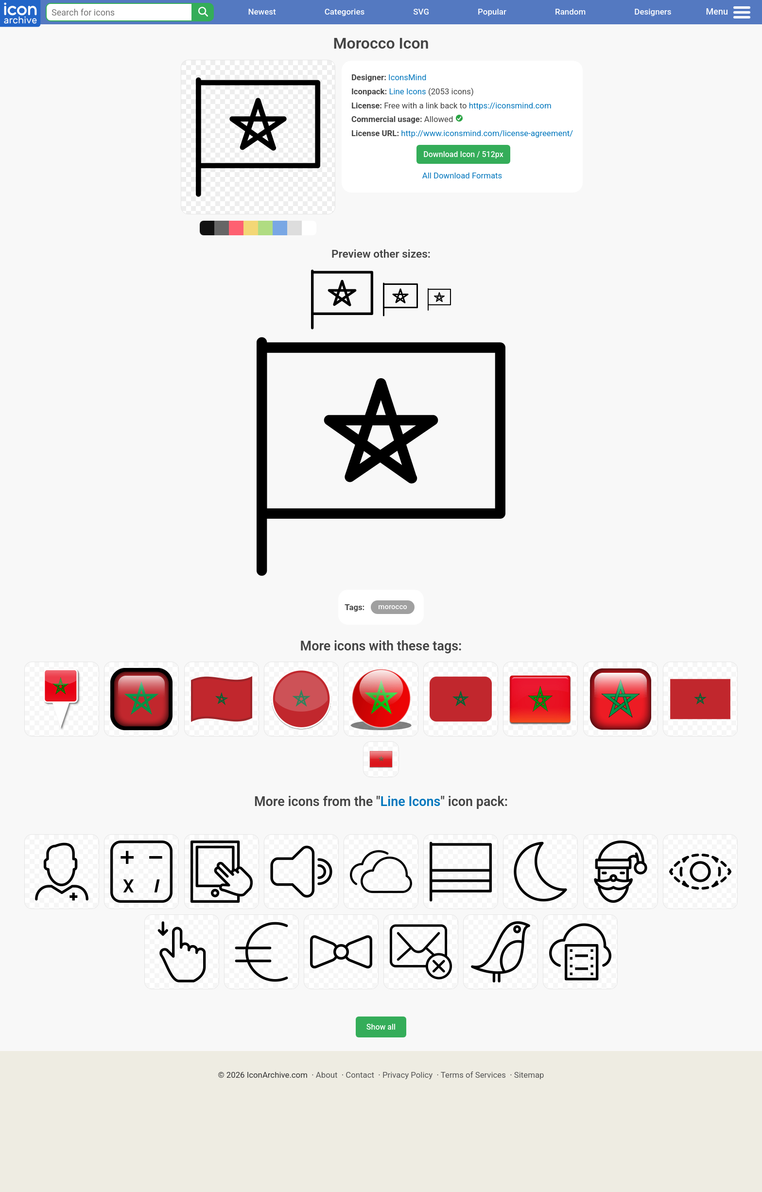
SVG (421, 12)
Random (570, 12)
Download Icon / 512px (463, 154)
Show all (381, 1027)
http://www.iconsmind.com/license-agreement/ (487, 133)
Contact (360, 1075)
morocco (392, 606)
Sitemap (529, 1075)
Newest (262, 12)
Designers (652, 12)
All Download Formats (462, 175)
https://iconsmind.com (510, 105)
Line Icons (407, 91)
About (327, 1075)
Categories (345, 12)
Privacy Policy (407, 1075)
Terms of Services (473, 1075)
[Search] (202, 12)
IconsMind (407, 77)
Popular (492, 12)
